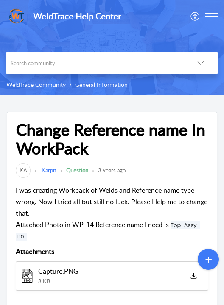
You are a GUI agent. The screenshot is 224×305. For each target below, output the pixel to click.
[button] (195, 16)
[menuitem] (195, 16)
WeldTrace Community (36, 84)
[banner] (112, 47)
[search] (95, 63)
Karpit (48, 170)
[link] (23, 170)
